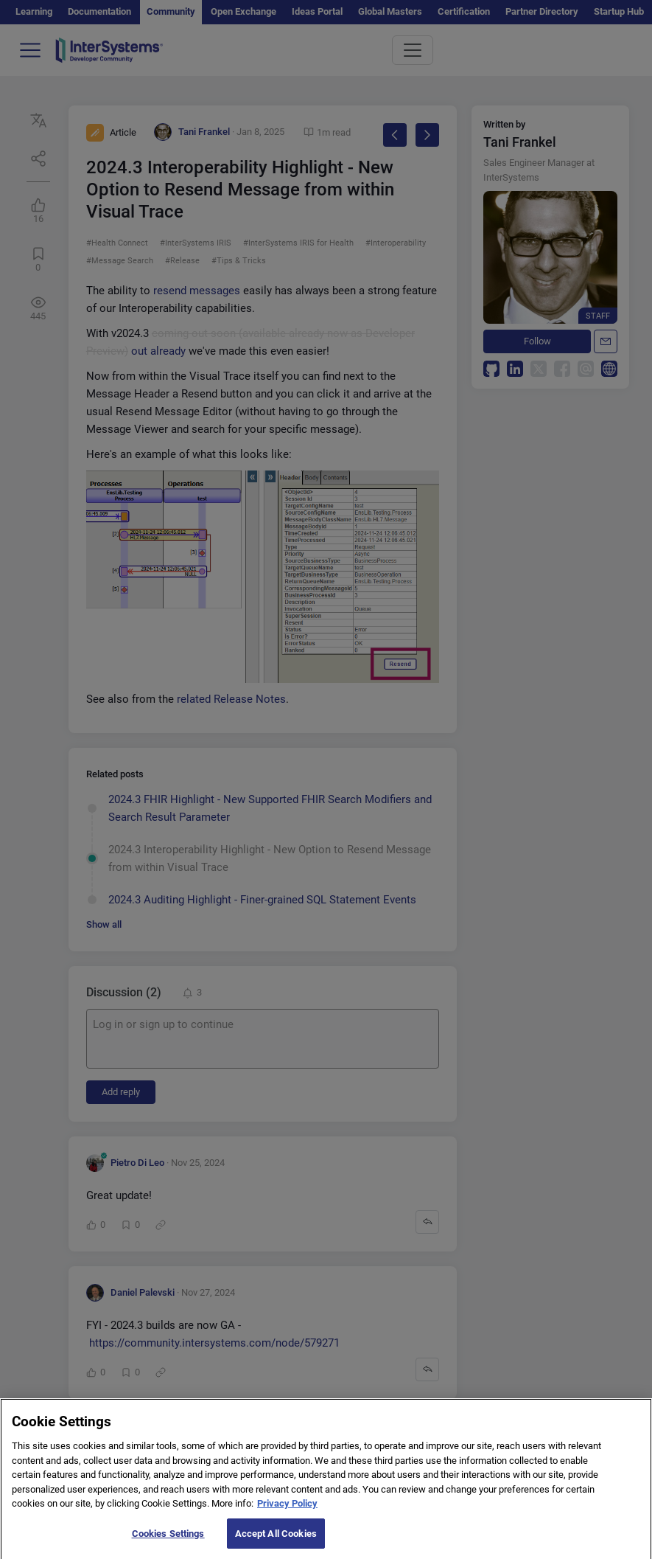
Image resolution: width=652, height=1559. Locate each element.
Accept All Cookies (276, 1540)
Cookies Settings (168, 1540)
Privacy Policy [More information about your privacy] (287, 1511)
